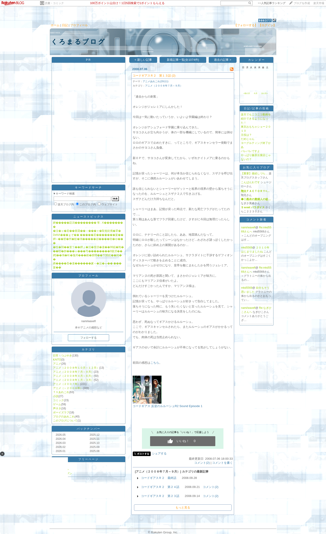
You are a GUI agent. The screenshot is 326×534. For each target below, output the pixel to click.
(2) (173, 75)
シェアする (159, 453)
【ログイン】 (267, 25)
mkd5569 (246, 247)
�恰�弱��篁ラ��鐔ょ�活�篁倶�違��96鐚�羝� (88, 247)
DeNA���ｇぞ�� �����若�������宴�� (88, 235)
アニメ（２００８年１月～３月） (73, 380)
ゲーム (57, 404)
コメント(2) (202, 462)
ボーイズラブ (61, 412)
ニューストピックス (88, 216)
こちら (154, 362)
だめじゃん (247, 139)
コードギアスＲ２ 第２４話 (160, 487)
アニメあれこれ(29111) (155, 81)
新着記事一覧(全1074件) (183, 59)
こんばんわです (250, 182)
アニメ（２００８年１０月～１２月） (76, 367)
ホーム (55, 25)
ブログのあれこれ (64, 416)
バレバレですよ (250, 151)
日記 (65, 25)
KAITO (57, 359)
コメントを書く (222, 462)
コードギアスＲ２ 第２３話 (160, 496)
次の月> (264, 93)
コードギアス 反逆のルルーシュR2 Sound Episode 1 (167, 406)
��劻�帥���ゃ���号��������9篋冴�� (87, 251)
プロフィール (79, 25)
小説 (55, 396)
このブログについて (65, 420)
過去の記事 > (222, 59)
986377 (265, 20)
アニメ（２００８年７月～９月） (73, 371)
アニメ (57, 363)
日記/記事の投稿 (256, 108)
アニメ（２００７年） (66, 384)
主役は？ (246, 134)
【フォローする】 (246, 25)
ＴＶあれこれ (61, 392)
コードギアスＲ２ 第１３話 (152, 75)
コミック (58, 400)
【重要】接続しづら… (254, 173)
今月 (255, 93)
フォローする (88, 337)
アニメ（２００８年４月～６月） (73, 375)
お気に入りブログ (256, 167)
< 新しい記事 (143, 59)
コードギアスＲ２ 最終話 (158, 478)
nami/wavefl (248, 227)
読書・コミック (54, 3)
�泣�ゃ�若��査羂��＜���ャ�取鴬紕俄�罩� (87, 230)
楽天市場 (318, 3)
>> (271, 3)
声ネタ (57, 408)
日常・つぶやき (62, 355)
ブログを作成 (302, 3)
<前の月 (246, 93)
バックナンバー (89, 428)
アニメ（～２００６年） (68, 388)
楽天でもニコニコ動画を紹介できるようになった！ (256, 118)
